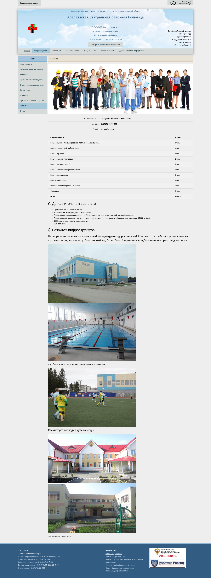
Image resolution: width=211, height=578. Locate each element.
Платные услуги (72, 51)
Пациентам (56, 51)
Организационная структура (32, 80)
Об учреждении (40, 51)
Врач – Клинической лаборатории (120, 568)
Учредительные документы (31, 69)
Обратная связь (108, 51)
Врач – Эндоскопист (114, 554)
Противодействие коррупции (32, 101)
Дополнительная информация (131, 51)
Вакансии (24, 106)
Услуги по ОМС (90, 51)
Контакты (24, 95)
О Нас (22, 111)
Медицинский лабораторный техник (120, 565)
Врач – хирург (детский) (115, 556)
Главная (26, 51)
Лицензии (24, 75)
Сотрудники (25, 90)
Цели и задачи (26, 64)
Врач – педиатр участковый (117, 571)
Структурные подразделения (32, 85)
